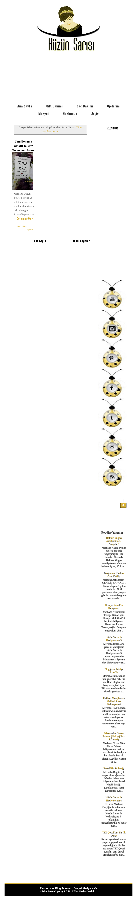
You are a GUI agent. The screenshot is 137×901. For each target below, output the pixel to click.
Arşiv (95, 113)
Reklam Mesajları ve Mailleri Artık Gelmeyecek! (114, 701)
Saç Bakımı (85, 106)
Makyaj (43, 113)
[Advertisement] (68, 78)
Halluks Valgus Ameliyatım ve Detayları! (114, 540)
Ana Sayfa (24, 106)
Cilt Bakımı (54, 106)
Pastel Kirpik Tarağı (113, 768)
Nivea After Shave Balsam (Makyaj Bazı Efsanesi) (114, 736)
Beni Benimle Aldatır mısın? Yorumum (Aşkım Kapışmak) (23, 148)
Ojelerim (113, 106)
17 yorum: (30, 230)
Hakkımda (70, 113)
